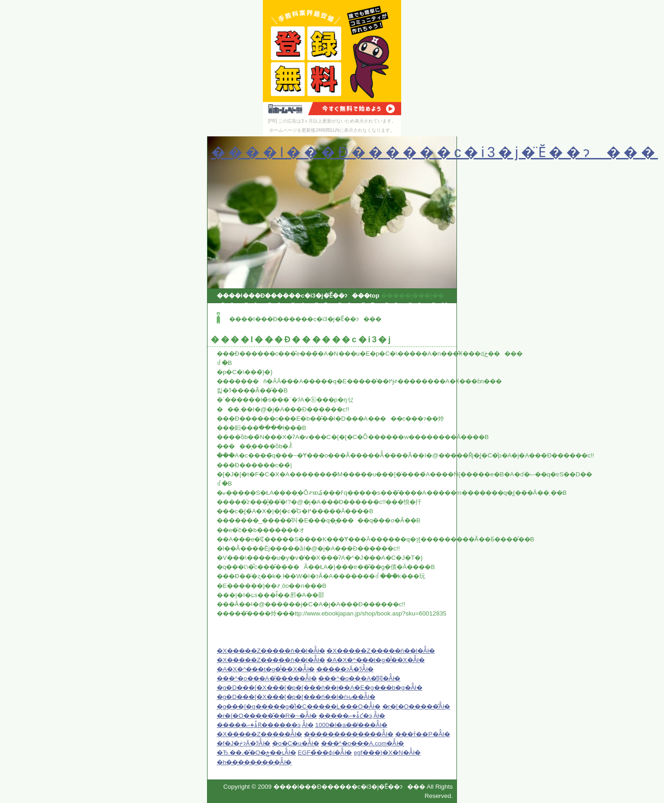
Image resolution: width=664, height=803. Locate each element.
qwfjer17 (386, 314)
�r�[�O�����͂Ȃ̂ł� (416, 706)
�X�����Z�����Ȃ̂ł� (259, 734)
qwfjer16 (359, 314)
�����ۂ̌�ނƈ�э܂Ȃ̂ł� (352, 715)
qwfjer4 (293, 304)
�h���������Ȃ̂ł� (254, 762)
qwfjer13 (278, 314)
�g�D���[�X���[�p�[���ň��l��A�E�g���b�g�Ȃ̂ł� (319, 687)
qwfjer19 (224, 323)
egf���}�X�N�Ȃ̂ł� (387, 752)
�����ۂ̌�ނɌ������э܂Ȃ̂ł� (265, 724)
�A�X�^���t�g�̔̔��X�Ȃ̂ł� (375, 659)
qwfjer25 (386, 323)
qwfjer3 (270, 304)
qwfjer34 (413, 332)
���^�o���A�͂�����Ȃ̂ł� (267, 678)
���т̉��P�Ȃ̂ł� (422, 734)
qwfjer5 (316, 304)
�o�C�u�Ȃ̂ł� (295, 743)
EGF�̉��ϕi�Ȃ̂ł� (325, 752)
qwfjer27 (224, 332)
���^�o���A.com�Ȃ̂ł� (362, 743)
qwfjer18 (413, 314)
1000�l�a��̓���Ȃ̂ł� (351, 724)
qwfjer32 (359, 332)
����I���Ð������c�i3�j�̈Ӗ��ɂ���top (298, 295)
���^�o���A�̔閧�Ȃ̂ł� (359, 678)
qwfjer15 (332, 314)
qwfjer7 (363, 304)
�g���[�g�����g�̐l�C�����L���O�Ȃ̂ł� (298, 706)
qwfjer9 (410, 304)
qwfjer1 (223, 304)
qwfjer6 (340, 304)
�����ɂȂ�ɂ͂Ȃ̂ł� (345, 669)
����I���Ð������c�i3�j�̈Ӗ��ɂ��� (434, 152)
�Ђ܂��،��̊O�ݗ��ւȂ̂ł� (256, 752)
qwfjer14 (305, 314)
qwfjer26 (413, 323)
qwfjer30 (305, 332)
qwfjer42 (413, 342)
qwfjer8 (386, 304)
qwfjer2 (246, 304)
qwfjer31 (332, 332)
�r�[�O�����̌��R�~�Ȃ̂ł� (267, 715)
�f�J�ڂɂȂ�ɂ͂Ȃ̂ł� (243, 743)
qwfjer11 (224, 314)
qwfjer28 (251, 332)
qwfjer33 (386, 332)
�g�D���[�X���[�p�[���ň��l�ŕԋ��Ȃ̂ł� (296, 696)
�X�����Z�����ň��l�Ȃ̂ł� (271, 650)
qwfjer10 (435, 304)
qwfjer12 (251, 314)
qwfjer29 (278, 332)
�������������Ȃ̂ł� (348, 734)
